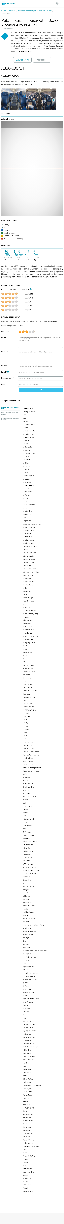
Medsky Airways (28, 912)
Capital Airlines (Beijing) (31, 614)
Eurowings (26, 694)
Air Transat (26, 495)
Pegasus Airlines (28, 967)
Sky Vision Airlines (29, 1037)
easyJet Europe (28, 668)
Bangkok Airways (29, 585)
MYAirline (26, 922)
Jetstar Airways (28, 845)
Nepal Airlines (27, 928)
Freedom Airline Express (31, 755)
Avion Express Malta (30, 569)
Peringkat (5, 331)
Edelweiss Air (27, 678)
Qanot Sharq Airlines (30, 979)
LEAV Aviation (27, 880)
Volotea (25, 1159)
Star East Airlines (28, 1060)
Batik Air (25, 588)
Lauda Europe (27, 877)
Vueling (25, 1162)
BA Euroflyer (27, 578)
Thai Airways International (32, 1085)
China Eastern (27, 633)
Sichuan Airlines (28, 1028)
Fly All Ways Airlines (29, 710)
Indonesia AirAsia (29, 819)
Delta (24, 662)
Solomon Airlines (28, 1044)
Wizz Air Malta (27, 1178)
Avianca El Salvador (29, 559)
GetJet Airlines (28, 764)
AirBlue (25, 508)
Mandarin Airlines (29, 906)
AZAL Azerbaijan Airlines (31, 572)
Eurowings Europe (29, 697)
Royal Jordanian (28, 1002)
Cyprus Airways (28, 652)
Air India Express (28, 476)
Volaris (25, 1153)
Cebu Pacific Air (28, 620)
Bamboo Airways (28, 582)
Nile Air (25, 941)
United (25, 1124)
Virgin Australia (28, 1143)
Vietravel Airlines (28, 1140)
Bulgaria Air (27, 607)
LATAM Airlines (28, 864)
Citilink (25, 646)
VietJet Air (26, 1137)
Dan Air (25, 655)
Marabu (25, 909)
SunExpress (27, 1069)
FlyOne (25, 739)
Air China (26, 456)
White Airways (27, 1169)
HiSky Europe (27, 790)
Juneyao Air (27, 854)
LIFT (24, 883)
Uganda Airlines (28, 1121)
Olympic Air (26, 947)
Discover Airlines (28, 665)
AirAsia (25, 501)
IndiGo (25, 816)
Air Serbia (26, 489)
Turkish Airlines (28, 1114)
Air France (26, 466)
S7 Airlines (26, 1008)
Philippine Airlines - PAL (30, 973)
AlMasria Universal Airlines (32, 524)
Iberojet (25, 809)
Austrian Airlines (28, 543)
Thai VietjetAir (27, 1088)
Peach (25, 963)
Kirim (41, 390)
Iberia (24, 803)
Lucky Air (26, 893)
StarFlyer (26, 1063)
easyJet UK (26, 675)
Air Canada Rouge (29, 453)
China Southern (28, 639)
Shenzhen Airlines (29, 1024)
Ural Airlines (27, 1127)
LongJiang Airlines (29, 886)
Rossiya (25, 995)
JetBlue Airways (28, 835)
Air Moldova (27, 482)
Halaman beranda (8, 11)
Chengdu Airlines (28, 630)
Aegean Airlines (28, 408)
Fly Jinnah (26, 716)
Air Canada (26, 450)
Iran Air (25, 822)
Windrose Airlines (28, 1172)
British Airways (28, 598)
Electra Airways (28, 684)
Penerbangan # (7, 378)
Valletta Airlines (28, 1133)
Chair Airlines (27, 626)
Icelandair (26, 813)
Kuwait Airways (28, 857)
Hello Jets (26, 780)
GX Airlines (26, 777)
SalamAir (26, 1011)
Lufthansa (26, 896)
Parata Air (26, 960)
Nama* (4, 366)
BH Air (25, 594)
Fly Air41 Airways (28, 707)
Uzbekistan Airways (29, 1130)
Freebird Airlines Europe (31, 752)
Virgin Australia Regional (31, 1146)
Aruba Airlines (27, 537)
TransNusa (26, 1105)
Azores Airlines (28, 575)
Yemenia (25, 1188)
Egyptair (25, 681)
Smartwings (27, 1040)
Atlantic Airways (28, 540)
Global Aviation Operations (32, 768)
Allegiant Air (27, 521)
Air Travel (26, 498)
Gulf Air (25, 774)
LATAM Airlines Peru (29, 874)
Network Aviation (28, 934)
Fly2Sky (25, 723)
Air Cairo (25, 444)
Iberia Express (27, 806)
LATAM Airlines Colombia (31, 870)
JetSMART (26, 838)
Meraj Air (26, 915)
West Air (25, 1165)
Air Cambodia (27, 447)
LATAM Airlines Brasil (30, 867)
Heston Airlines (28, 784)
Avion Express (27, 566)
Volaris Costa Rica (29, 1156)
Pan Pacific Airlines (29, 957)
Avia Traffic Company (30, 546)
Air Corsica (26, 460)
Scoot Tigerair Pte (29, 1021)
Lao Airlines (26, 861)
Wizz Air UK (26, 1182)
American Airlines (28, 530)
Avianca (25, 549)
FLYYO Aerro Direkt (29, 745)
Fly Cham (26, 713)
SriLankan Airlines (29, 1056)
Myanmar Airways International (33, 925)
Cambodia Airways (29, 610)
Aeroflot (25, 421)
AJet (24, 517)
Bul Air (25, 604)
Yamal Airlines (27, 1185)
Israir (24, 829)
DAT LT (25, 659)
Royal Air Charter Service (31, 999)
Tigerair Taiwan (28, 1095)
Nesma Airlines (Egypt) (30, 931)
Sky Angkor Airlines (29, 1031)
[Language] (55, 3)
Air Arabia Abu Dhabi (30, 431)
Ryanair (25, 1005)
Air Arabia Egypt (28, 434)
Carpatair (26, 617)
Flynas (25, 736)
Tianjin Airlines (27, 1092)
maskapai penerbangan (27, 11)
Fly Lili (25, 720)
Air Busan (26, 440)
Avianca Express (28, 562)
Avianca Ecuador (28, 556)
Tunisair (25, 1111)
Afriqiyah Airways (29, 424)
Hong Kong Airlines (29, 797)
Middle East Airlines (29, 918)
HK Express (26, 793)
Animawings (27, 533)
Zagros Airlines (28, 1191)
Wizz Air (25, 1175)
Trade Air (26, 1101)
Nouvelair (26, 944)
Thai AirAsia (27, 1082)
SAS (24, 1015)
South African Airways (30, 1047)
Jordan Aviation (28, 851)
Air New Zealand (28, 485)
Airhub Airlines (27, 511)
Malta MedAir (27, 902)
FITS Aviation (27, 703)
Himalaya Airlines (28, 787)
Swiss (25, 1076)
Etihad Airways (28, 687)
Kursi (3, 384)
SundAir (25, 1066)
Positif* (4, 337)
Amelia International (29, 527)
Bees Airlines (27, 591)
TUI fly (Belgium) (28, 1108)
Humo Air (26, 800)
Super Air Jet (27, 1072)
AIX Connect (27, 514)
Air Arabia (26, 428)
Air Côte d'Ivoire (28, 463)
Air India (25, 472)
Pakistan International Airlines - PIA (35, 951)
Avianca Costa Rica (29, 553)
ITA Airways (27, 832)
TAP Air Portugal (28, 1079)
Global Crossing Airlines (31, 771)
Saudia (25, 1018)
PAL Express (27, 954)
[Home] (8, 3)
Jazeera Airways (45, 11)
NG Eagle (26, 938)
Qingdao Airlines (28, 992)
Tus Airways (27, 1117)
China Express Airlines (30, 636)
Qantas (25, 983)
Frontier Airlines (28, 758)
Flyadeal (25, 726)
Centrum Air (27, 623)
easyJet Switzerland (29, 671)
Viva (24, 1149)
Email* (5, 372)
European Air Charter (30, 691)
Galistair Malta (28, 761)
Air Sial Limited (28, 492)
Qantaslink (26, 986)
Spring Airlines (27, 1053)
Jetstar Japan (27, 848)
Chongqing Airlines (29, 643)
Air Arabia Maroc (28, 437)
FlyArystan (26, 729)
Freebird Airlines (28, 748)
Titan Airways (27, 1098)
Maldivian (26, 899)
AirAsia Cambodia (29, 505)
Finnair (25, 700)
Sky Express (27, 1034)
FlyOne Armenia (28, 742)
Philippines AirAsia (29, 976)
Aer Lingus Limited (29, 412)
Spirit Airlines (27, 1050)
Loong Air (26, 890)
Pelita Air (26, 970)
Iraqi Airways (27, 825)
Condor (25, 649)
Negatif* (4, 351)
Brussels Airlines (28, 601)
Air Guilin (26, 469)
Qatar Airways (27, 989)
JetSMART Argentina (30, 841)
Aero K (25, 418)
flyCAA (25, 732)
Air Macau (26, 479)
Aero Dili (25, 415)
